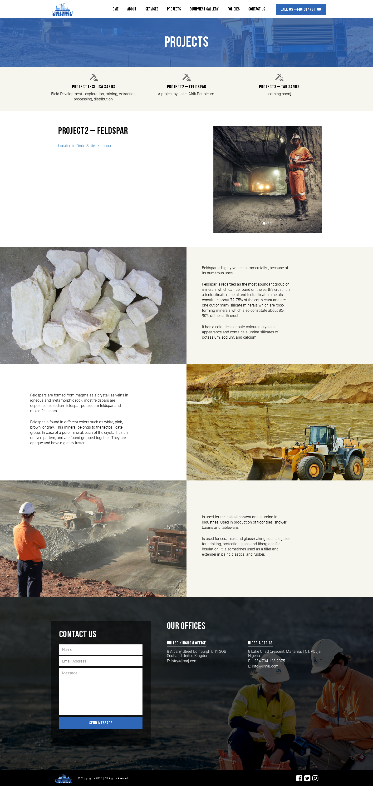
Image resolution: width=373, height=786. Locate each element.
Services (151, 9)
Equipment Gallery (204, 9)
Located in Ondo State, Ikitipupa (84, 145)
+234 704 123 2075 (269, 661)
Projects (174, 9)
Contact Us (256, 9)
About (132, 9)
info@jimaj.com (184, 661)
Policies (233, 9)
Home (114, 9)
